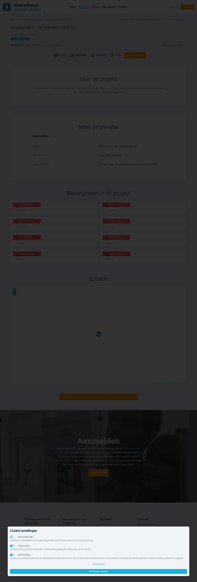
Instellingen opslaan (98, 571)
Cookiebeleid (98, 564)
